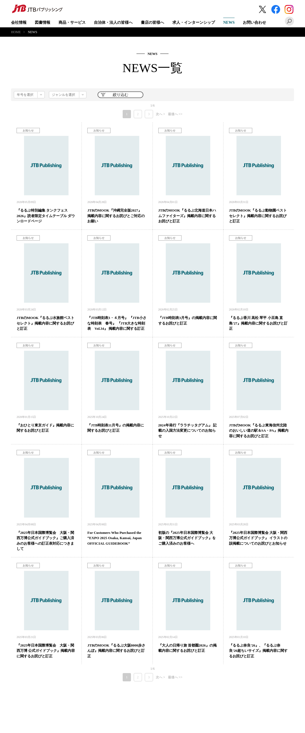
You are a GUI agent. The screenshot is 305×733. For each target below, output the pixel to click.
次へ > (160, 114)
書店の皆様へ (152, 22)
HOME (16, 32)
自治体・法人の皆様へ (113, 22)
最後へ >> (175, 114)
